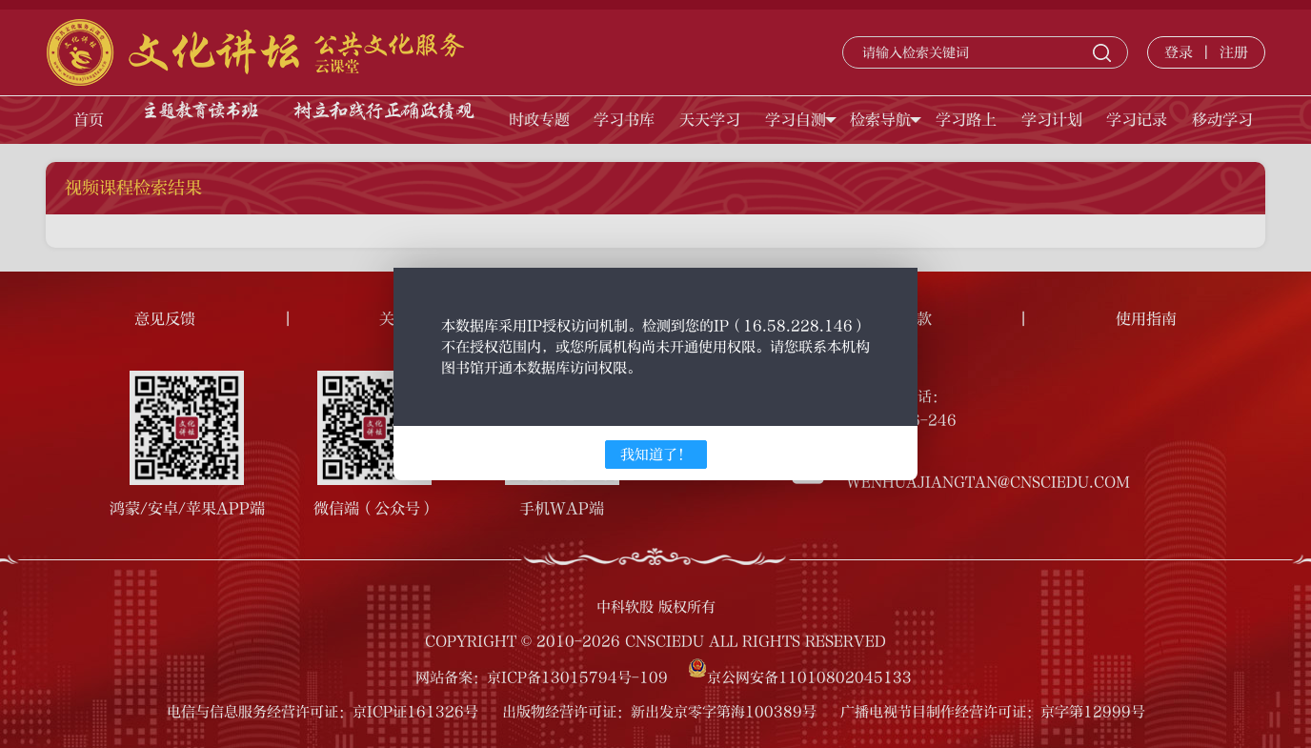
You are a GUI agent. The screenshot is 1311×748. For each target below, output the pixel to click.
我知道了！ (656, 454)
